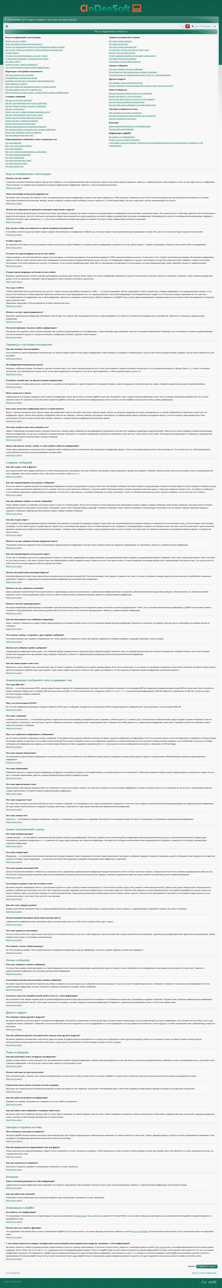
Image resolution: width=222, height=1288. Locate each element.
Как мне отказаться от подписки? (122, 119)
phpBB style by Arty (203, 1282)
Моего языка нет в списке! (16, 84)
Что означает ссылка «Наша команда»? (125, 61)
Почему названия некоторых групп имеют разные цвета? (132, 56)
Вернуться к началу (14, 188)
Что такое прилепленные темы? (18, 160)
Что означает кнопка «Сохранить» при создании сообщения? (30, 129)
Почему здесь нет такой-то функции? (124, 140)
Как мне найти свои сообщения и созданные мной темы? (132, 105)
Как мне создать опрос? (15, 109)
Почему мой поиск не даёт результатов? (125, 96)
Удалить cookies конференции (204, 1273)
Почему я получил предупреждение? (20, 124)
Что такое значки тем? (14, 166)
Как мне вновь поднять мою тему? (19, 135)
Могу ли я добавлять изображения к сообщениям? (26, 152)
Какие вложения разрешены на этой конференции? (130, 126)
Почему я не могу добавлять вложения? (21, 121)
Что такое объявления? (14, 157)
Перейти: (192, 1266)
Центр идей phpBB (140, 1231)
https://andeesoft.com (13, 1281)
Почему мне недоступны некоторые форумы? (24, 118)
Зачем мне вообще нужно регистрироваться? (23, 44)
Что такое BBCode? (13, 143)
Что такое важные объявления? (18, 154)
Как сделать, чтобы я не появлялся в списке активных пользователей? (34, 50)
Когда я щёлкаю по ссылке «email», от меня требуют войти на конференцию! (37, 92)
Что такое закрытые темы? (16, 163)
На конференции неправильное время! (21, 78)
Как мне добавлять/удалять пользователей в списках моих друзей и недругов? (141, 86)
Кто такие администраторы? (120, 41)
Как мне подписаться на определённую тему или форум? (132, 116)
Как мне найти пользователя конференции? (126, 102)
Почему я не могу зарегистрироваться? (21, 64)
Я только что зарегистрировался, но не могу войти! (26, 56)
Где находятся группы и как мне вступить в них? (129, 50)
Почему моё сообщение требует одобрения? (23, 132)
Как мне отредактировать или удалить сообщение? (26, 103)
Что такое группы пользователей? (123, 47)
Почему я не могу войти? (15, 41)
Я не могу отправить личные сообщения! (126, 69)
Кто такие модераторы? (118, 44)
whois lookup (160, 1247)
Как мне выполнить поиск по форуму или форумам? (130, 93)
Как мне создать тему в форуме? (18, 100)
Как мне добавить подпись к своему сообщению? (25, 106)
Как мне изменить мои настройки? (19, 75)
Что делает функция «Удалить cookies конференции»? (27, 67)
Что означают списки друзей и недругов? (126, 83)
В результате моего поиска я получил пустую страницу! (132, 99)
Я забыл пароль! (12, 53)
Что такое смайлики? (14, 149)
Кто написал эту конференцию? (122, 137)
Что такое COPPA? (13, 61)
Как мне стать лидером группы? (122, 53)
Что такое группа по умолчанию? (122, 59)
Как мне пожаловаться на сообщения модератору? (26, 126)
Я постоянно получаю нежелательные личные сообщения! (133, 72)
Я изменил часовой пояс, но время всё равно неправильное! (30, 81)
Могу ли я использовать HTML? (18, 146)
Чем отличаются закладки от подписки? (125, 113)
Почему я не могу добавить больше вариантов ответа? (27, 112)
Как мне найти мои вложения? (121, 129)
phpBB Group (80, 1216)
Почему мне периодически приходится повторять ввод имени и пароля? (35, 47)
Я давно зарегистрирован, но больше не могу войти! (27, 59)
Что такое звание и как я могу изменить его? (23, 89)
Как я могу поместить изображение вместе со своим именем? (30, 87)
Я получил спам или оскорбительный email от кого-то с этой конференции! (140, 75)
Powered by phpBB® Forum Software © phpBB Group (212, 1282)
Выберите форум (208, 1266)
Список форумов (13, 1273)
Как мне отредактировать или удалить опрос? (24, 115)
